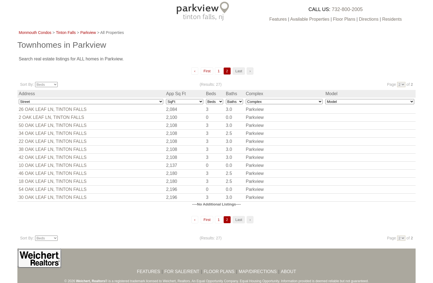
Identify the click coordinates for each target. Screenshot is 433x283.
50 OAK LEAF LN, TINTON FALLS (53, 125)
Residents (392, 19)
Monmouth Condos (35, 32)
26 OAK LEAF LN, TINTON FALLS (53, 109)
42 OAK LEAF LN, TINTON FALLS (53, 157)
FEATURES (148, 271)
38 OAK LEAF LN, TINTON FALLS (53, 149)
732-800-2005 (347, 9)
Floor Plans (344, 19)
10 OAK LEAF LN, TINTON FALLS (53, 165)
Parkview (88, 32)
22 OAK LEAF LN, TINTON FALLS (53, 141)
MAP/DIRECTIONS (258, 271)
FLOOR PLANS (219, 271)
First (207, 71)
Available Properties (309, 19)
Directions (369, 19)
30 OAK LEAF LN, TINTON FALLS (53, 197)
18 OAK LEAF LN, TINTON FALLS (53, 181)
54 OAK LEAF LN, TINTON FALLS (53, 189)
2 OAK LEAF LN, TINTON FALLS (51, 117)
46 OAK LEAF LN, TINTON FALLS (53, 173)
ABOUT (288, 271)
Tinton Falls (66, 32)
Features (278, 19)
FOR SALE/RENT (181, 271)
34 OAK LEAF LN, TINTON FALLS (53, 133)
